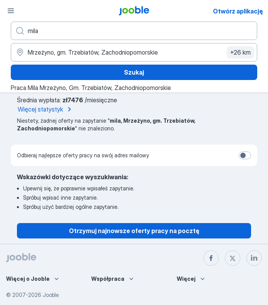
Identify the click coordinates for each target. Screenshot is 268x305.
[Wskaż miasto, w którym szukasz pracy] (134, 52)
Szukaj (134, 72)
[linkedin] (254, 258)
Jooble (51, 295)
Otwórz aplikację (238, 11)
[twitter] (232, 258)
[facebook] (211, 258)
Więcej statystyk (46, 109)
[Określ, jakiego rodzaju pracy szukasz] (134, 31)
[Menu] (10, 10)
